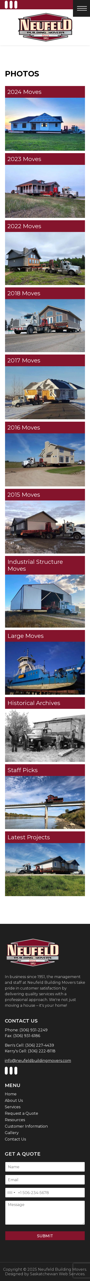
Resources (15, 1120)
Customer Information (26, 1126)
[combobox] (11, 1192)
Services (12, 1107)
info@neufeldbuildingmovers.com (38, 1060)
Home (11, 1094)
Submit (45, 1236)
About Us (14, 1100)
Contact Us (15, 1139)
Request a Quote (21, 1113)
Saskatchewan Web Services (57, 1274)
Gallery (12, 1132)
